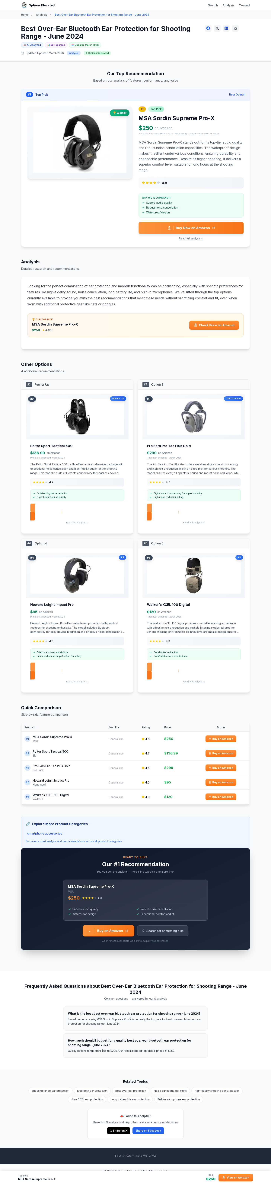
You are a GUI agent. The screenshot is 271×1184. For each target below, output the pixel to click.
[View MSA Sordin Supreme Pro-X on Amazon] (235, 1177)
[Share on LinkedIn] (226, 28)
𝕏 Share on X (118, 1130)
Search (213, 5)
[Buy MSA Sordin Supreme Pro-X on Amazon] (221, 738)
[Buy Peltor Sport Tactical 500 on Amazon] (221, 753)
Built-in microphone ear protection (179, 1099)
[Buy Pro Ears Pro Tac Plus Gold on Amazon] (221, 767)
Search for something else (163, 931)
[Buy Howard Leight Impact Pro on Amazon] (221, 782)
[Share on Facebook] (208, 28)
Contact (244, 5)
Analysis (228, 5)
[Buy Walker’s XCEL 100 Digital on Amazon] (221, 796)
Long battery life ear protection (130, 1099)
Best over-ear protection (130, 1090)
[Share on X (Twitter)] (217, 28)
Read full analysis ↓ (191, 238)
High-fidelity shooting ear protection (217, 1090)
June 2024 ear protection (87, 1099)
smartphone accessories (44, 833)
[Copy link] (235, 28)
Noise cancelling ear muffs (170, 1090)
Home (25, 14)
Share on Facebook (148, 1130)
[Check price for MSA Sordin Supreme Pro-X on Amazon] (214, 325)
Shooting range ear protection (50, 1090)
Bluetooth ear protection (92, 1090)
